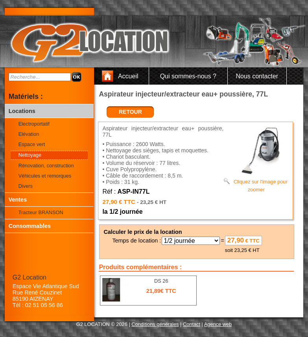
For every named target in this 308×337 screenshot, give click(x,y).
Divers (25, 186)
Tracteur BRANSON (40, 212)
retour (130, 112)
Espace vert (31, 144)
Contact (191, 324)
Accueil (128, 76)
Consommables (30, 226)
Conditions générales (155, 324)
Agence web (218, 324)
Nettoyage (29, 155)
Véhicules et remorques (44, 176)
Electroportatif (34, 124)
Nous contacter (257, 76)
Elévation (28, 134)
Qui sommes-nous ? (188, 76)
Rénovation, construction (46, 165)
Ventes (18, 199)
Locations (22, 111)
